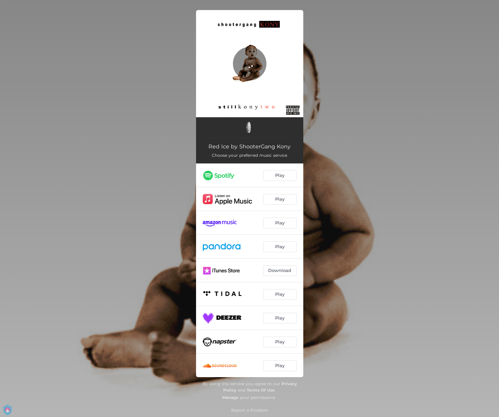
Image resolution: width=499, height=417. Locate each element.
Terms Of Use (261, 390)
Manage (230, 397)
